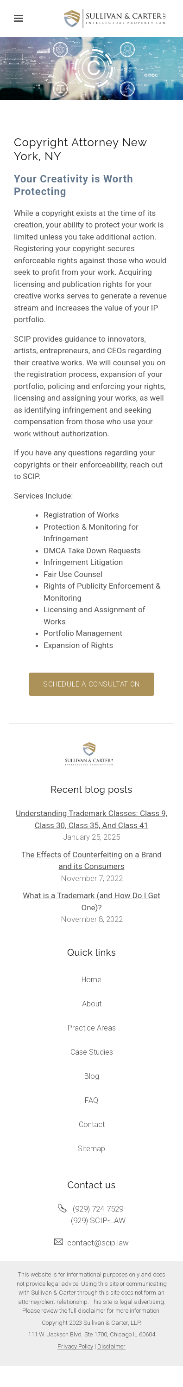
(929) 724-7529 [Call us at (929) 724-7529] (98, 1208)
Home (91, 979)
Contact (92, 1124)
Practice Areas (92, 1028)
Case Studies (91, 1052)
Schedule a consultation (91, 684)
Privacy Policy (75, 1346)
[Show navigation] (21, 19)
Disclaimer (111, 1346)
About (91, 1003)
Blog (91, 1076)
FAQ (91, 1100)
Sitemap (91, 1148)
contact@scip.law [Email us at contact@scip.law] (98, 1242)
